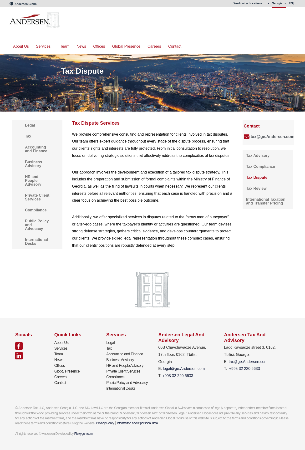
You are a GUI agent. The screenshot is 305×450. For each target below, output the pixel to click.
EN (291, 3)
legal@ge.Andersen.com (184, 369)
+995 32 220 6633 (244, 369)
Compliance (36, 210)
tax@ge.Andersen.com (273, 136)
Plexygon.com (83, 433)
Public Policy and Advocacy (37, 225)
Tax (28, 136)
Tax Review (256, 188)
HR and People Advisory (33, 180)
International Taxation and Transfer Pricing (265, 201)
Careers (154, 46)
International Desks (36, 241)
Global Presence (126, 46)
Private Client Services (37, 197)
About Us (21, 46)
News (81, 46)
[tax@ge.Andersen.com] (246, 136)
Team (64, 46)
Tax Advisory (258, 155)
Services (43, 46)
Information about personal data (137, 423)
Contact (174, 46)
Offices (99, 46)
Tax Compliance (260, 166)
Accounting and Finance (36, 149)
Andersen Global (23, 4)
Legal (30, 125)
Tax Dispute (257, 177)
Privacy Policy (105, 423)
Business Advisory (33, 164)
